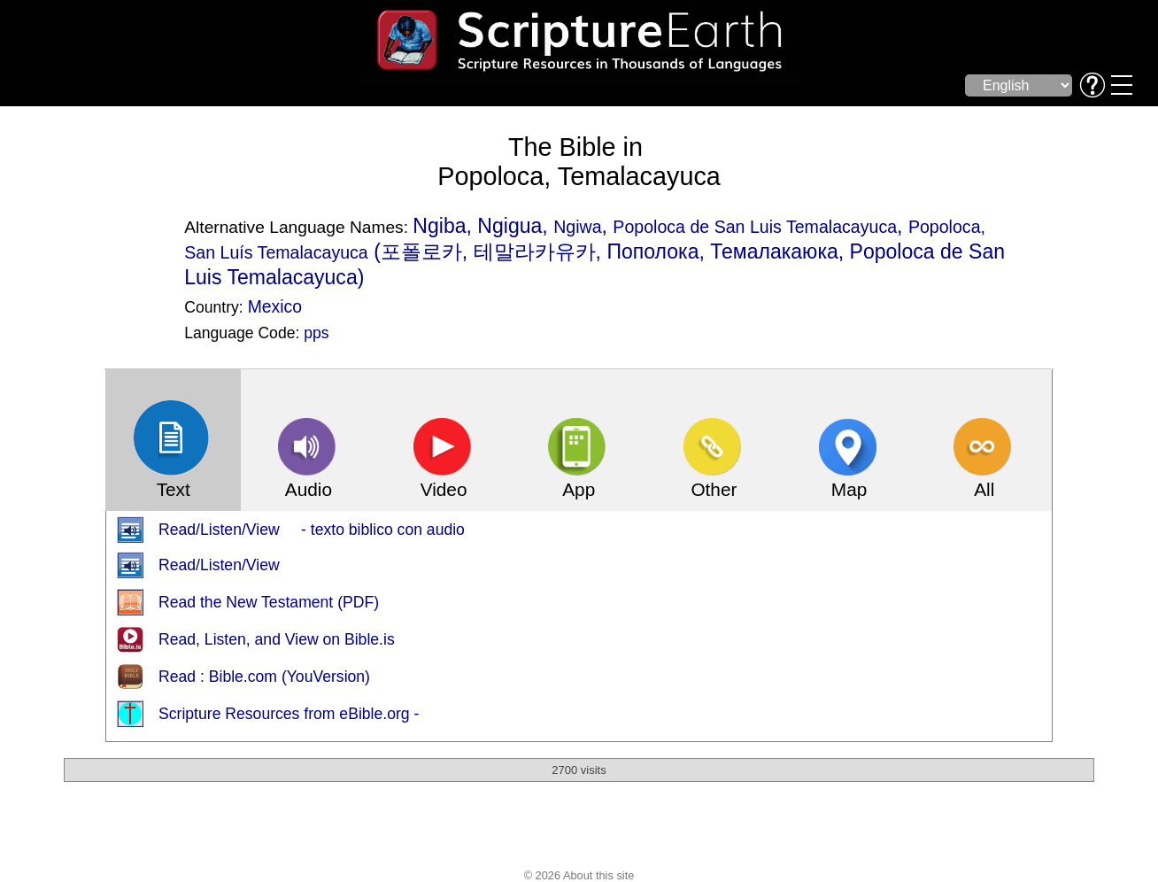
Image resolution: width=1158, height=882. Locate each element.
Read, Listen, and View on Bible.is (276, 639)
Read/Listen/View (219, 565)
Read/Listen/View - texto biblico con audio (311, 529)
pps (316, 333)
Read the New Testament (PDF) (268, 602)
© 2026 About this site (579, 875)
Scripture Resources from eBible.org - (288, 714)
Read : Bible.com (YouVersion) (264, 676)
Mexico (275, 306)
